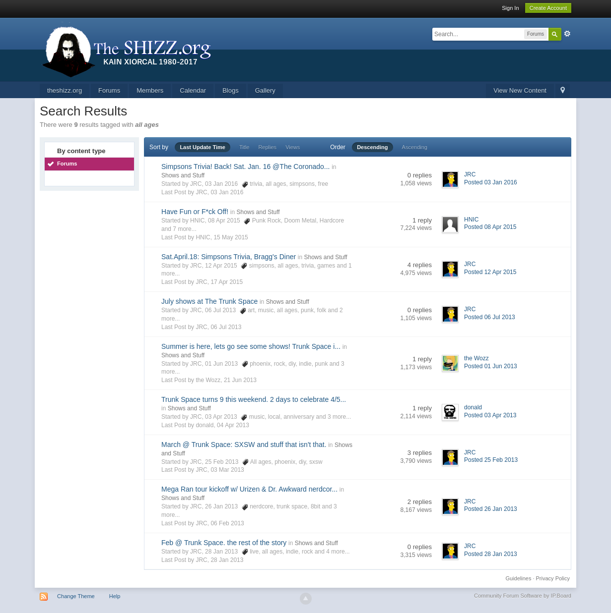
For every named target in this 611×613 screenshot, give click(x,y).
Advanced (567, 34)
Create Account (548, 8)
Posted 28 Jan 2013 (490, 554)
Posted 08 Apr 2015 (490, 226)
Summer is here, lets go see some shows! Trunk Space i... (250, 346)
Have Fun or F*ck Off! (194, 212)
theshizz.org (64, 90)
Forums (109, 90)
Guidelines (518, 578)
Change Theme (76, 596)
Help (115, 596)
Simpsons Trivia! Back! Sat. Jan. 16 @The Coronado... (245, 166)
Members (149, 90)
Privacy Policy (553, 578)
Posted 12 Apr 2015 (490, 272)
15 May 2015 (230, 237)
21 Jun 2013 (240, 380)
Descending (372, 147)
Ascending (414, 147)
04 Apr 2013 (233, 425)
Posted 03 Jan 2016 (490, 182)
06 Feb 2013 (227, 523)
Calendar (193, 90)
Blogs (230, 90)
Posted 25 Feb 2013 (491, 459)
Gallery (265, 90)
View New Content (519, 90)
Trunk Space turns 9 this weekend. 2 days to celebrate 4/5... (253, 399)
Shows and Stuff (182, 175)
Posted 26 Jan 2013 (490, 508)
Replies (267, 147)
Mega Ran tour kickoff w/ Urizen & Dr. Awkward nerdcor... (249, 489)
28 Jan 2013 (226, 560)
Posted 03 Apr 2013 (490, 415)
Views (292, 147)
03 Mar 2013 (227, 469)
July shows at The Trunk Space (209, 301)
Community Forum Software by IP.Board (522, 596)
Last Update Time (202, 147)
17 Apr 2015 (226, 282)
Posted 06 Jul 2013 (489, 317)
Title (244, 147)
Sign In (510, 8)
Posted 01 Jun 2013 (490, 366)
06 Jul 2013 (225, 327)
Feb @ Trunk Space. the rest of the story (223, 543)
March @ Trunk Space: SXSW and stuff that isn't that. (244, 444)
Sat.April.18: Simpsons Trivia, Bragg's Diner (228, 257)
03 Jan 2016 (226, 192)
